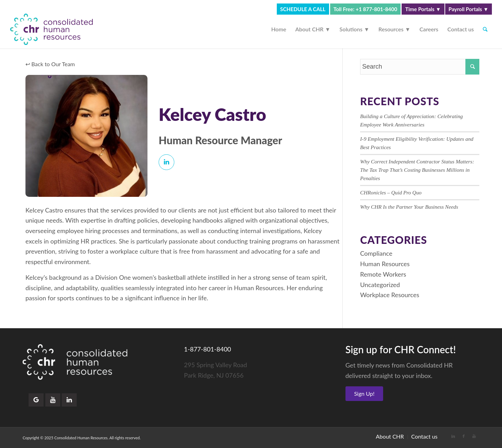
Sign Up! (364, 393)
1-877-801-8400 (207, 349)
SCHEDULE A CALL (303, 9)
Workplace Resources (389, 295)
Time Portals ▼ (423, 9)
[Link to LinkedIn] (453, 436)
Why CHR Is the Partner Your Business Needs (409, 207)
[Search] (485, 29)
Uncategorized (380, 284)
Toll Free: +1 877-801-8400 (365, 9)
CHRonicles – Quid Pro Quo (390, 192)
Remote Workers (383, 274)
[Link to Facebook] (463, 436)
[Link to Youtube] (474, 436)
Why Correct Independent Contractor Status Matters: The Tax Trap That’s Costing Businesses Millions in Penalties (417, 170)
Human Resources (385, 264)
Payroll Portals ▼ (469, 9)
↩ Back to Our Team (50, 64)
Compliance (376, 253)
